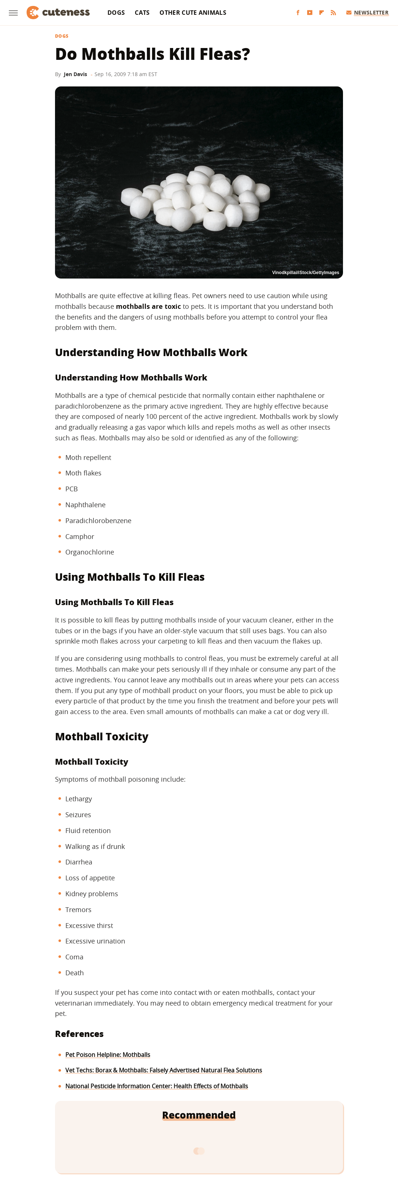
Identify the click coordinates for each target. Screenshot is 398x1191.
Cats (142, 12)
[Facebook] (298, 12)
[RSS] (333, 12)
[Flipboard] (321, 12)
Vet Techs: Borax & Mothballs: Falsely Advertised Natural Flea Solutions (163, 1070)
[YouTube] (310, 12)
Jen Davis (75, 74)
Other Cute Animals (192, 12)
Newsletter (367, 12)
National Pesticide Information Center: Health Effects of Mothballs (156, 1086)
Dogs (116, 12)
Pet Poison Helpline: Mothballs (107, 1055)
